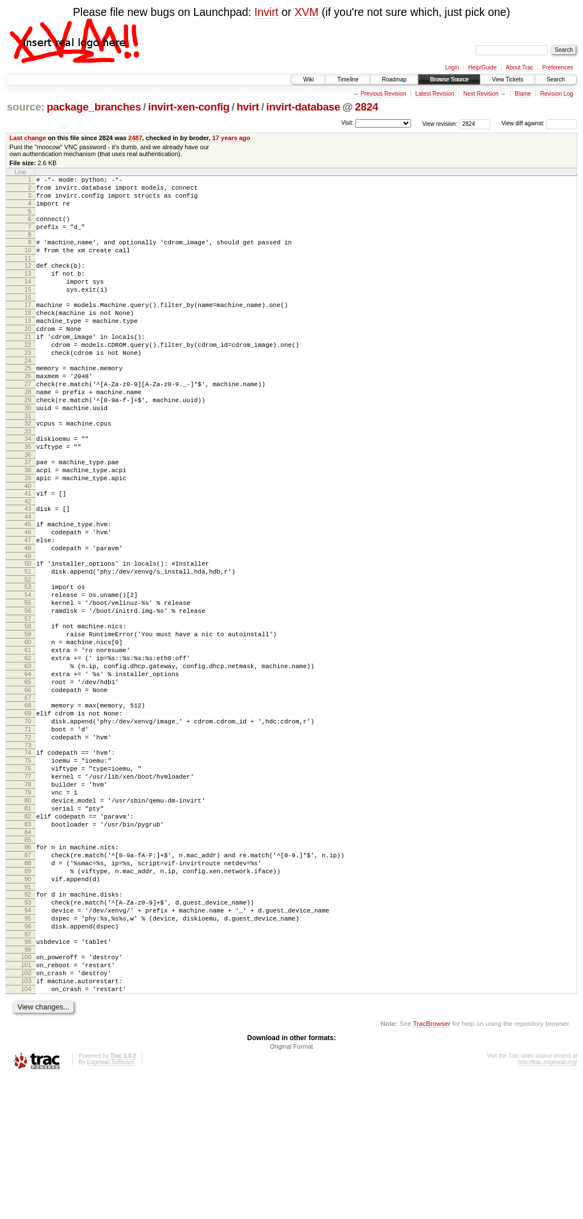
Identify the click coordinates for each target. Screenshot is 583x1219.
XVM (306, 12)
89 (27, 990)
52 (27, 646)
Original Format (291, 1188)
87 (27, 971)
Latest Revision (434, 94)
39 (27, 529)
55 (27, 672)
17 (27, 325)
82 (27, 927)
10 (27, 262)
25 (27, 400)
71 (27, 823)
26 (27, 410)
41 (27, 546)
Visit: (347, 123)
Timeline (347, 79)
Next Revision (481, 94)
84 (27, 946)
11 (27, 271)
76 (27, 869)
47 (27, 599)
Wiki (308, 79)
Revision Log (556, 94)
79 (27, 898)
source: (25, 107)
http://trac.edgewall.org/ (547, 1204)
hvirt (248, 107)
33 (27, 475)
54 (27, 663)
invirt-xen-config (188, 107)
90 (27, 1000)
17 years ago (231, 137)
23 (27, 383)
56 (27, 682)
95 (27, 1046)
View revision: (440, 123)
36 (27, 502)
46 (27, 590)
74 (27, 849)
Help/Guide (482, 67)
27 (27, 419)
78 (27, 888)
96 (27, 1056)
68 (27, 794)
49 (27, 619)
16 (27, 317)
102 (26, 1109)
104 (26, 1129)
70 (27, 813)
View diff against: (539, 123)
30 (27, 448)
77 (27, 879)
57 (27, 692)
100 (26, 1090)
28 (27, 429)
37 (27, 509)
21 (27, 364)
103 (26, 1119)
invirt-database (303, 107)
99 (27, 1082)
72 (27, 832)
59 (27, 709)
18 (27, 335)
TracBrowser (431, 1165)
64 (27, 757)
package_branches (94, 107)
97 (27, 1065)
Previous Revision (383, 94)
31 (27, 458)
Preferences (558, 67)
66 (27, 777)
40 (27, 538)
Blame (523, 94)
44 (27, 573)
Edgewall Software (110, 1204)
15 (27, 308)
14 (27, 298)
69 (27, 803)
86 (27, 961)
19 (27, 344)
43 (27, 563)
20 (27, 354)
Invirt (266, 12)
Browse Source (449, 79)
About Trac (519, 67)
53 (27, 653)
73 (27, 842)
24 (27, 393)
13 (27, 288)
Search (556, 79)
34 (27, 483)
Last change (28, 137)
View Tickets (507, 79)
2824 (366, 107)
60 (27, 718)
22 (27, 373)
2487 (135, 137)
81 (27, 917)
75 (27, 859)
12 (27, 279)
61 (27, 728)
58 (27, 699)
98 (27, 1073)
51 (27, 636)
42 (27, 556)
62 (27, 738)
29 (27, 439)
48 (27, 609)
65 (27, 767)
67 (27, 786)
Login (452, 67)
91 (27, 1010)
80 (27, 908)
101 (26, 1100)
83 (27, 937)
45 (27, 580)
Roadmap (394, 79)
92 (27, 1017)
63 (27, 748)
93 (27, 1027)
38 (27, 519)
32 (27, 466)
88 (27, 980)
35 (27, 492)
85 (27, 954)
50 (27, 626)
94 (27, 1036)
